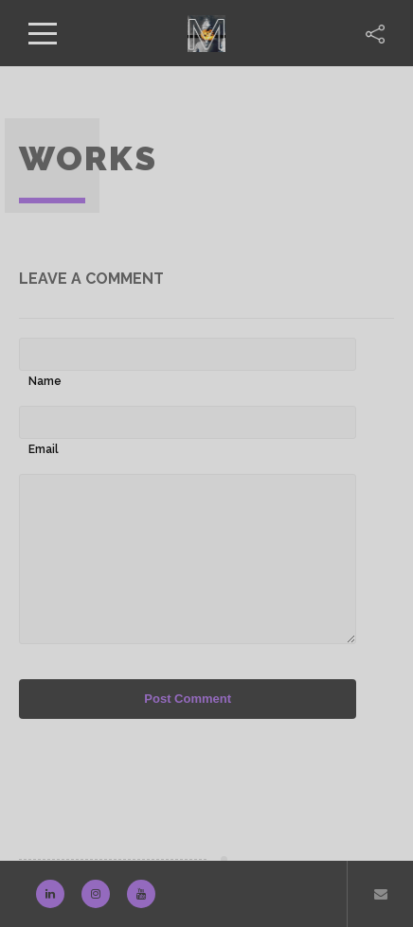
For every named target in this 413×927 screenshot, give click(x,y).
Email (43, 449)
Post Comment (187, 698)
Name (45, 381)
